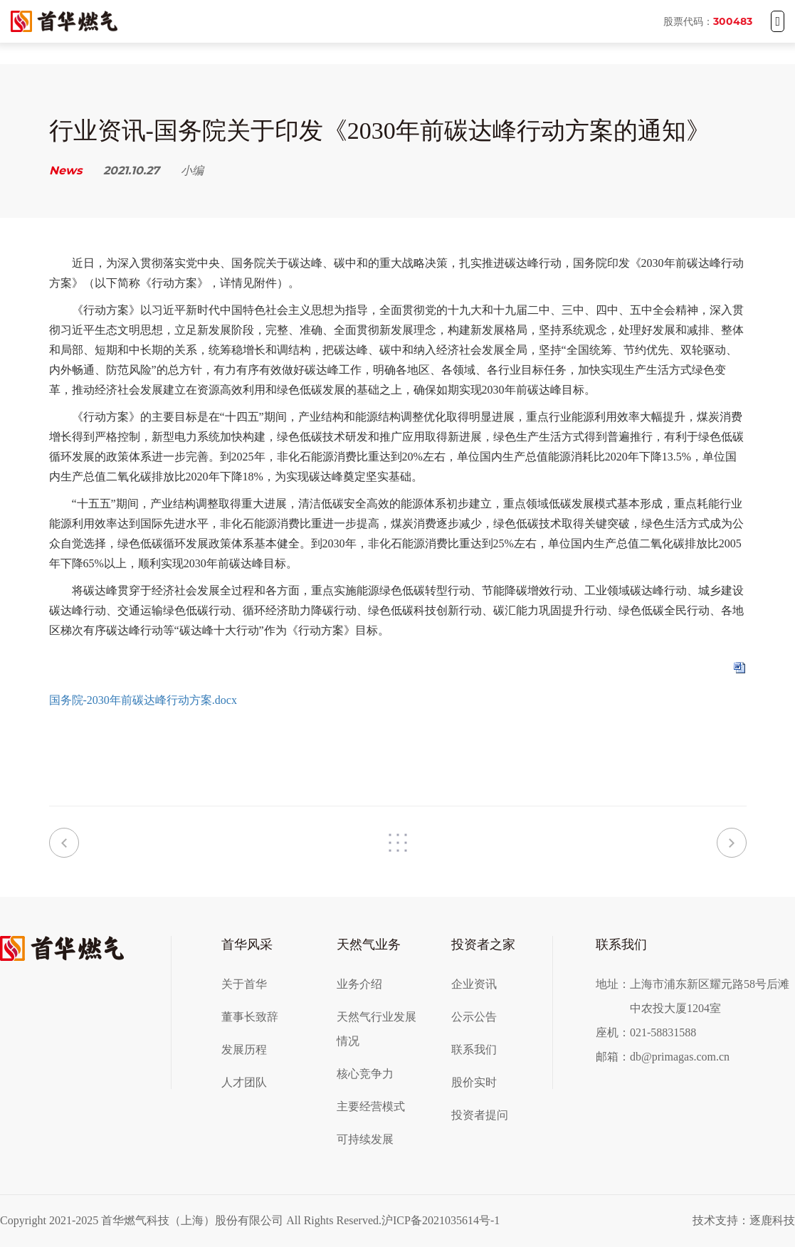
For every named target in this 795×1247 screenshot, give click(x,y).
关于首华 (244, 984)
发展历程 (244, 1049)
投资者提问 (479, 1115)
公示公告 (474, 1017)
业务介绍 (359, 984)
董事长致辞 (249, 1017)
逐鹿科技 (772, 1220)
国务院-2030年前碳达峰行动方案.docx (143, 700)
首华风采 (247, 944)
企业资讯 (474, 984)
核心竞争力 (365, 1073)
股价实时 (474, 1082)
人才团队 (244, 1082)
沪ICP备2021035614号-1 (440, 1220)
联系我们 (474, 1049)
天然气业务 (369, 944)
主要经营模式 (371, 1106)
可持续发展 (365, 1139)
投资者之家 (483, 944)
